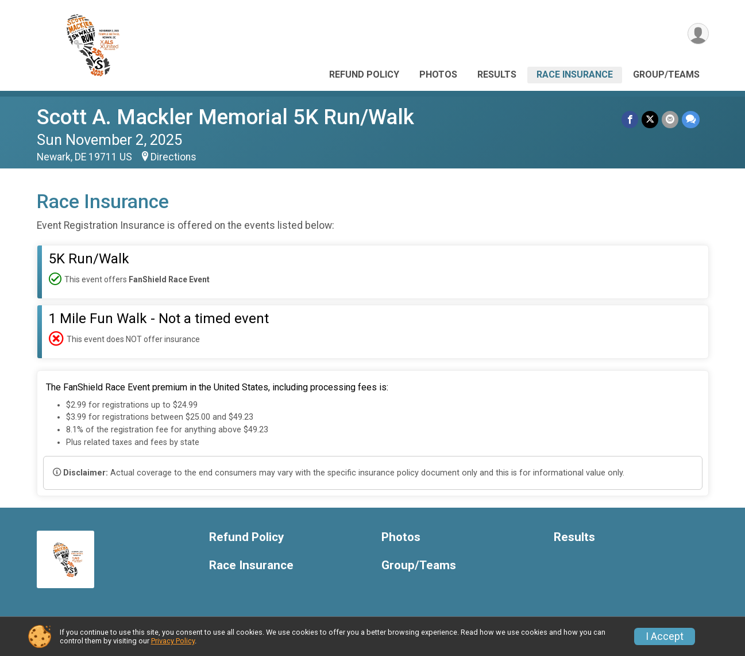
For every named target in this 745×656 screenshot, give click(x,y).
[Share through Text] (691, 119)
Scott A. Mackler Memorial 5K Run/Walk (225, 117)
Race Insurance (574, 74)
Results (496, 74)
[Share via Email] (670, 119)
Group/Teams (666, 74)
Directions (173, 157)
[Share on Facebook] (630, 119)
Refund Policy (364, 74)
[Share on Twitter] (650, 119)
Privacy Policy (173, 640)
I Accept (665, 636)
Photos (438, 74)
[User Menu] (698, 33)
